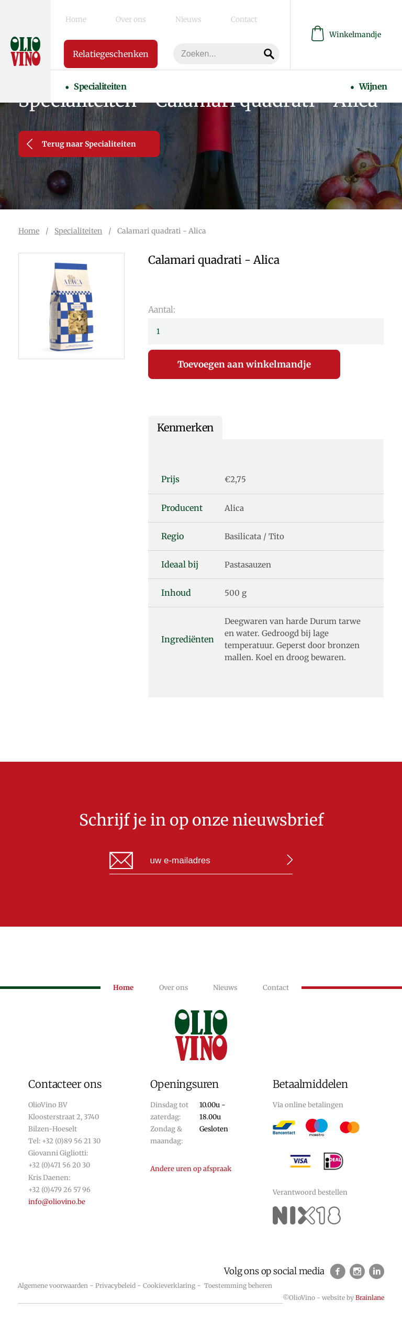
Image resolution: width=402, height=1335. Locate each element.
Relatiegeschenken (110, 47)
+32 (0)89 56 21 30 (71, 1141)
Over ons (102, 16)
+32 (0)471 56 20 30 (59, 1165)
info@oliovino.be (56, 1201)
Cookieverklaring (169, 1285)
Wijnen (382, 74)
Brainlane (369, 1297)
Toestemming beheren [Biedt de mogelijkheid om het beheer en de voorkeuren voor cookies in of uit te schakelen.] (238, 1285)
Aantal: (161, 309)
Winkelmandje (346, 32)
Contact (177, 16)
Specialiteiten (90, 74)
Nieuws (141, 16)
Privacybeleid (115, 1285)
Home (65, 16)
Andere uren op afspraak (190, 1168)
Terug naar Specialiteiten (81, 144)
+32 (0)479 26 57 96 (59, 1189)
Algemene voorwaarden (53, 1285)
